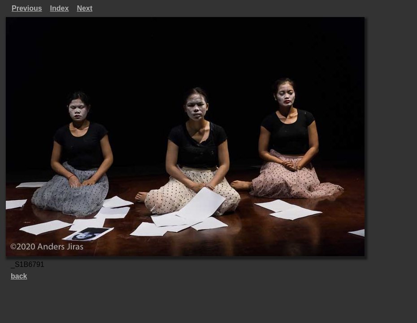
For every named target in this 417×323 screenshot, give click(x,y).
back (19, 276)
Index (59, 8)
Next (84, 8)
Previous (27, 8)
